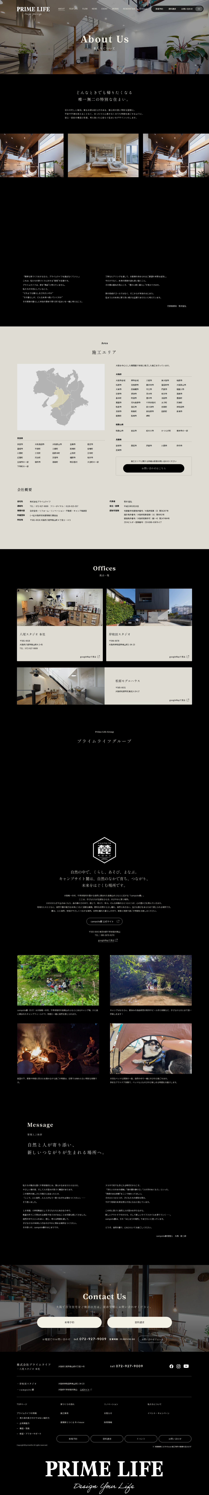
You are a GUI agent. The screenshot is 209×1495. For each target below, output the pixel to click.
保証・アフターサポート (31, 1433)
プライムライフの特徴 (27, 1413)
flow (84, 8)
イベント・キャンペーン (159, 1413)
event (104, 8)
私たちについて (155, 1404)
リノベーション (111, 1404)
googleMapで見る (88, 659)
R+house (143, 8)
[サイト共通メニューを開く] (199, 9)
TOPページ (22, 1404)
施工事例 (64, 1413)
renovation (129, 8)
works (115, 8)
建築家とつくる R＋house (72, 1422)
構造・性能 (25, 1428)
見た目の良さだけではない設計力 (35, 1418)
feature (73, 8)
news (94, 8)
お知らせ (108, 1413)
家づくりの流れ (67, 1404)
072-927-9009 (31, 650)
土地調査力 (25, 1423)
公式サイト (85, 1389)
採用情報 (108, 1422)
